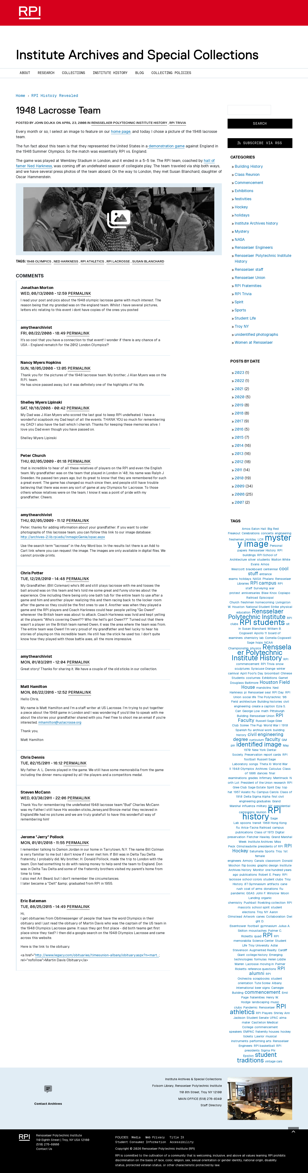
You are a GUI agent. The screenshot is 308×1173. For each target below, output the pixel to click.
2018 (239, 413)
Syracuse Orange (263, 669)
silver (252, 559)
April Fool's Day (251, 673)
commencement (262, 992)
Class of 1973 (264, 832)
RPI (267, 935)
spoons (245, 823)
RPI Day (278, 692)
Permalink (79, 293)
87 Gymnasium (255, 884)
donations (271, 889)
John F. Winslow (267, 893)
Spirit (239, 301)
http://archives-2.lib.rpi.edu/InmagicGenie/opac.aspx (63, 537)
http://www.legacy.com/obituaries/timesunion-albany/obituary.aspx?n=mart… (97, 955)
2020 (239, 396)
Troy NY (242, 326)
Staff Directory (211, 1105)
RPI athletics (92, 261)
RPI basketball (264, 1046)
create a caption (263, 706)
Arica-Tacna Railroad (256, 827)
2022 (239, 380)
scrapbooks (261, 978)
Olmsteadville (247, 846)
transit (256, 823)
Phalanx (268, 579)
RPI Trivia (243, 293)
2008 (239, 494)
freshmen (247, 602)
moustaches (258, 931)
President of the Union (256, 783)
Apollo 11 (260, 633)
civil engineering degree (258, 736)
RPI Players (264, 1013)
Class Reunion (247, 174)
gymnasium (268, 926)
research (280, 783)
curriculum (256, 740)
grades (253, 778)
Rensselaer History (262, 550)
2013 (239, 453)
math (264, 711)
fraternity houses (267, 1032)
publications (248, 875)
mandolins (263, 688)
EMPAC (248, 1032)
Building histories (269, 702)
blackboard (254, 569)
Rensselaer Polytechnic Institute (257, 614)
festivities (243, 198)
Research (46, 73)
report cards (272, 755)
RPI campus (263, 583)
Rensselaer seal (259, 692)
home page (120, 131)
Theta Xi (265, 764)
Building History (249, 166)
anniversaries (250, 593)
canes (260, 916)
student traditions (257, 1057)
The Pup (256, 725)
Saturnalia (257, 851)
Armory (248, 861)
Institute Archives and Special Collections (137, 54)
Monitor (258, 870)
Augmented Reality (263, 950)
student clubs (273, 879)
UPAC (274, 1018)
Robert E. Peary (269, 875)
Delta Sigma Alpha (257, 796)
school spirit (261, 907)
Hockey (241, 206)
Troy (279, 851)
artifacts (273, 884)
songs (253, 764)
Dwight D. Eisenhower (261, 921)
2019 (239, 405)
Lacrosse (252, 964)
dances (262, 773)
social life (249, 697)
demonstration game (166, 146)
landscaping (260, 1002)
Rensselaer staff (249, 269)
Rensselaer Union (250, 277)
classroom (273, 861)
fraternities (257, 997)
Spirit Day (274, 787)
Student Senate (258, 1018)
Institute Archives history (256, 223)
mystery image (264, 540)
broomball (272, 673)
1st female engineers (258, 856)
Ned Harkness (66, 261)
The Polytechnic (269, 697)
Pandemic (250, 1007)
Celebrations (251, 533)
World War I (272, 725)
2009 (239, 486)
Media (136, 1137)
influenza (248, 806)
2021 (239, 388)
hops (259, 642)
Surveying (261, 588)
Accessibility (182, 1142)
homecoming (264, 602)
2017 (239, 421)
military (261, 806)
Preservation (253, 755)
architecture (247, 702)
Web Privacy (155, 1137)
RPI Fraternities (248, 285)
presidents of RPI (270, 846)
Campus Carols (268, 792)
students (263, 559)
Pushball (250, 903)
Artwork (249, 916)
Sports (240, 310)
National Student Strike (262, 607)
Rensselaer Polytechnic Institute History (262, 652)
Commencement (249, 182)
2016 (239, 429)
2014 (239, 445)
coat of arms (253, 889)
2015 (239, 437)
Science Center (263, 941)
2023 (239, 372)
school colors (252, 879)
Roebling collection (272, 903)
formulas (260, 959)
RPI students (262, 622)
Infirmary (265, 778)
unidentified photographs (256, 334)
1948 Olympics (243, 769)
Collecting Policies (171, 73)
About (25, 73)
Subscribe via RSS (260, 143)
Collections (73, 73)
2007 (239, 502)
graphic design (267, 865)
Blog (139, 73)
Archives (261, 769)
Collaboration (275, 916)
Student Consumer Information (140, 1142)
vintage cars (273, 1061)
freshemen (236, 539)
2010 (239, 477)
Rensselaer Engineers (254, 247)
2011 (238, 469)
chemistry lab (254, 638)
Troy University (258, 945)
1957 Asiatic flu (244, 792)
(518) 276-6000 (47, 1144)
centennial (270, 569)
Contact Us (44, 1149)
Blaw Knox (269, 593)
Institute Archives (260, 842)
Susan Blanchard (254, 629)
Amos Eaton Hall (254, 529)
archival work (262, 730)
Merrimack (280, 778)
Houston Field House (265, 684)
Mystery (242, 231)
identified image (258, 744)
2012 (239, 461)
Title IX (176, 1137)
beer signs (262, 988)
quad (257, 936)
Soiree (244, 725)
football (253, 926)
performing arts (260, 1041)
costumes (253, 678)
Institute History (110, 73)
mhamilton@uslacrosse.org (59, 722)
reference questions (262, 969)
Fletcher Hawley (258, 837)
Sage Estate (257, 787)
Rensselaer (267, 1007)
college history (257, 955)
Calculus (275, 769)
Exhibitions (244, 190)
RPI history (261, 813)
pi (245, 692)
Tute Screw (262, 983)
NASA (240, 239)
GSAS (250, 893)
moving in (267, 964)
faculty (272, 739)
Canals (259, 861)
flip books (248, 865)
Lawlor (259, 1036)
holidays (242, 215)
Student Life (245, 318)
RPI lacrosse (118, 261)
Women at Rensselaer (254, 342)
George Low (251, 711)
